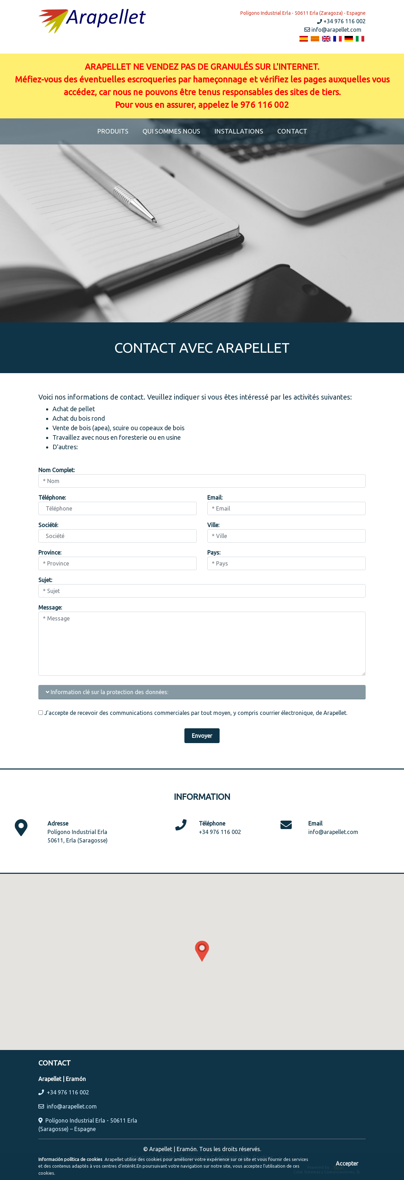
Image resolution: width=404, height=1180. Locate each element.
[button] (202, 951)
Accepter (347, 1163)
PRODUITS (116, 130)
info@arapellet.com (332, 29)
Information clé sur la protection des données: (107, 692)
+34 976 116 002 (341, 21)
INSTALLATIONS (238, 131)
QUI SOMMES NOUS (171, 131)
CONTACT (292, 131)
